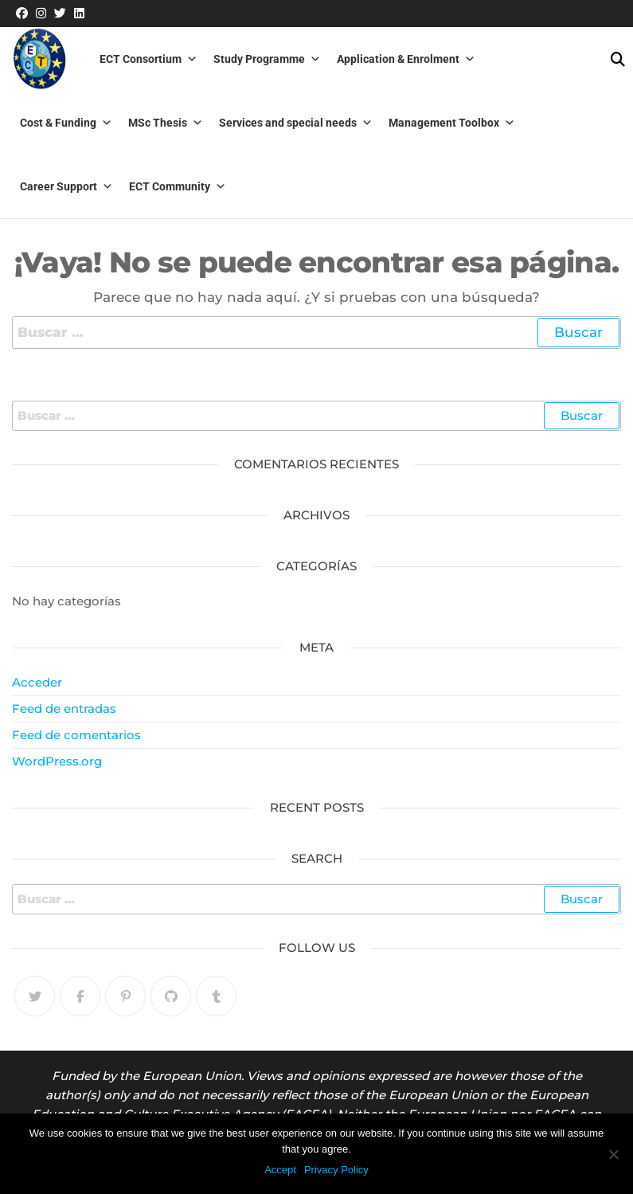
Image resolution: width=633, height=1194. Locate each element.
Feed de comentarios (76, 734)
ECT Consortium (148, 59)
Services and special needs (296, 123)
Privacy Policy (336, 1170)
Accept (280, 1170)
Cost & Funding (66, 123)
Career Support (66, 186)
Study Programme (267, 59)
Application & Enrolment (406, 59)
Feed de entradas (64, 708)
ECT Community (177, 186)
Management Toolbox (452, 123)
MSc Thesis (165, 123)
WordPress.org (57, 761)
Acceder (37, 682)
